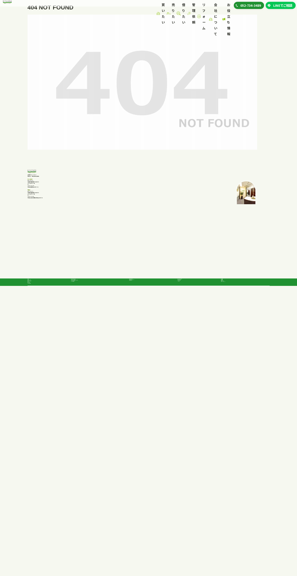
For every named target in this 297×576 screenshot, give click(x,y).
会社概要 (228, 496)
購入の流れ (35, 535)
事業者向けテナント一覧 (150, 501)
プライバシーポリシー (237, 530)
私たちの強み (37, 528)
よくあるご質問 (37, 542)
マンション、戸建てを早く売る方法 (93, 503)
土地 (35, 508)
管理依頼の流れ (188, 495)
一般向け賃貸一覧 (146, 495)
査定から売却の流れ (85, 510)
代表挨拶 (228, 489)
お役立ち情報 (213, 6)
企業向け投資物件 (44, 514)
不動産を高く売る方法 (86, 495)
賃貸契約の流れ (140, 508)
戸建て (36, 495)
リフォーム (150, 6)
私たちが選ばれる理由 (86, 488)
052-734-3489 (47, 282)
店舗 (35, 521)
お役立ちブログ (233, 522)
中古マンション (41, 501)
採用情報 (228, 504)
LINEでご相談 (281, 10)
